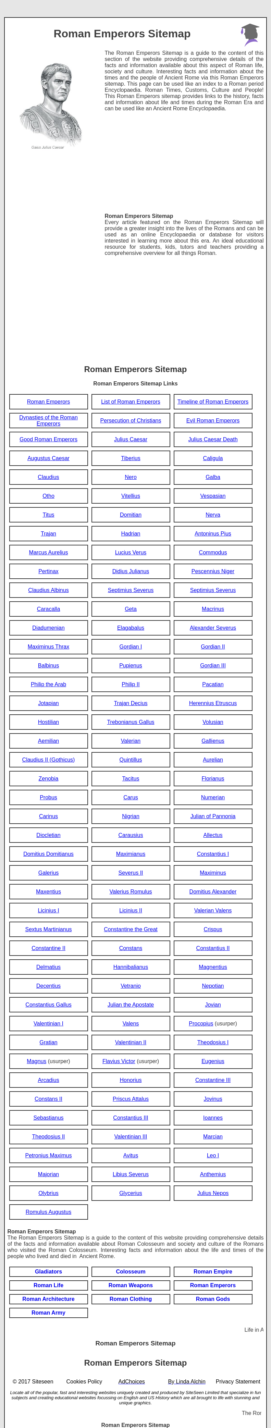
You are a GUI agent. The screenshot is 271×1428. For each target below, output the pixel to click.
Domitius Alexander (213, 892)
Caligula (213, 458)
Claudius (48, 477)
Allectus (212, 835)
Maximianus (130, 854)
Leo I (213, 1155)
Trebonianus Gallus (130, 722)
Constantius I (213, 854)
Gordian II (213, 647)
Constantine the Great (131, 929)
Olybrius (48, 1193)
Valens (131, 1023)
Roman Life (48, 1285)
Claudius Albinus (48, 590)
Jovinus (213, 1099)
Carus (130, 797)
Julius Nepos (213, 1193)
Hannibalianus (130, 967)
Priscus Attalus (131, 1099)
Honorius (130, 1080)
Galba (213, 477)
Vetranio (131, 986)
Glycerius (130, 1193)
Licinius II (130, 910)
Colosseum (130, 1272)
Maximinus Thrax (49, 647)
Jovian (213, 1005)
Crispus (213, 929)
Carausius (130, 835)
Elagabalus (130, 628)
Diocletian (48, 835)
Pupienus (130, 665)
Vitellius (130, 496)
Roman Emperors (48, 402)
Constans (131, 948)
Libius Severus (131, 1174)
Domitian (130, 515)
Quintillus (131, 760)
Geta (131, 609)
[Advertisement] (183, 160)
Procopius (201, 1023)
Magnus (36, 1061)
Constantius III (130, 1118)
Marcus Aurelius (48, 552)
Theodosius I (213, 1042)
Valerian (131, 741)
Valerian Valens (213, 910)
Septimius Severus (130, 590)
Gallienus (212, 741)
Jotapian (48, 703)
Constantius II (213, 948)
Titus (48, 515)
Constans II (48, 1099)
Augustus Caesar (48, 458)
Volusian (212, 722)
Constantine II (48, 948)
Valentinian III (130, 1137)
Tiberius (130, 458)
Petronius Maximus (48, 1155)
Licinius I (48, 910)
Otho (48, 496)
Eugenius (212, 1061)
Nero (131, 477)
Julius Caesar (130, 439)
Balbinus (48, 665)
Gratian (48, 1042)
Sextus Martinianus (48, 929)
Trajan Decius (130, 703)
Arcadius (48, 1080)
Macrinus (213, 609)
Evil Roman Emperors (213, 420)
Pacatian (212, 684)
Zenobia (49, 778)
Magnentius (213, 967)
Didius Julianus (130, 571)
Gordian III (213, 665)
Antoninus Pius (213, 534)
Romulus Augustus (48, 1212)
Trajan (48, 534)
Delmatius (48, 967)
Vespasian (213, 496)
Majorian (48, 1174)
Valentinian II (130, 1042)
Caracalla (48, 609)
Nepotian (213, 986)
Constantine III (213, 1080)
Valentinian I (48, 1023)
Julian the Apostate (131, 1005)
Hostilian (48, 722)
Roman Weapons (131, 1285)
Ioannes (213, 1118)
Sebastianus (48, 1118)
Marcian (213, 1137)
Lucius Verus (131, 552)
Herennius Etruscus (213, 703)
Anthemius (213, 1174)
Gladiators (48, 1272)
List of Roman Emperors (130, 402)
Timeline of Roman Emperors (212, 402)
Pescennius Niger (213, 571)
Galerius (48, 873)
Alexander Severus (213, 628)
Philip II (130, 684)
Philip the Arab (48, 684)
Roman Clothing (131, 1299)
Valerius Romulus (130, 892)
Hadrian (130, 534)
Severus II (130, 873)
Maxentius (48, 892)
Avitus (130, 1155)
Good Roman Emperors (48, 439)
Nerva (213, 515)
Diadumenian (48, 628)
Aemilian (48, 741)
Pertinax (48, 571)
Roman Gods (213, 1299)
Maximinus (213, 873)
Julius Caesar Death (212, 439)
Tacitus (130, 778)
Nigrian (130, 816)
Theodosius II (48, 1137)
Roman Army (48, 1313)
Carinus (48, 816)
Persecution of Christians (130, 420)
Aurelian (213, 760)
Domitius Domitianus (48, 854)
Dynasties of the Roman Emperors (48, 421)
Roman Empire (213, 1272)
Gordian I (131, 647)
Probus (48, 797)
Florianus (213, 778)
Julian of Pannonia (213, 816)
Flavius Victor (118, 1061)
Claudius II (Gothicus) (48, 760)
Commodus (213, 552)
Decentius (48, 986)
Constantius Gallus (48, 1005)
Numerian (213, 797)
